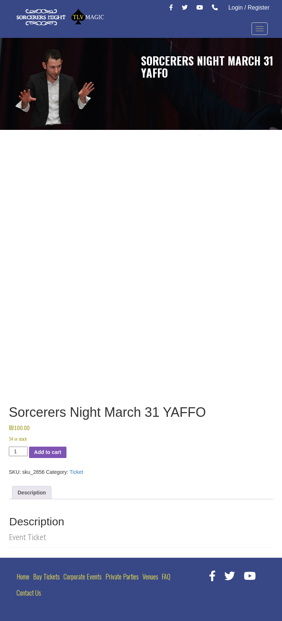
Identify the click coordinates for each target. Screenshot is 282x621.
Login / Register (249, 7)
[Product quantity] (18, 451)
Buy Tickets (46, 576)
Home (23, 576)
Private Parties (122, 576)
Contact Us (29, 592)
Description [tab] (32, 493)
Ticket (76, 472)
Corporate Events (83, 576)
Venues (150, 576)
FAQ (166, 576)
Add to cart (47, 452)
